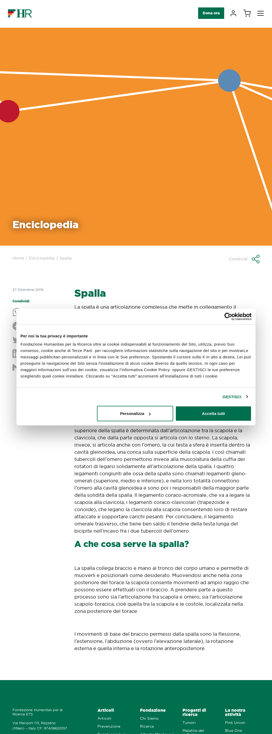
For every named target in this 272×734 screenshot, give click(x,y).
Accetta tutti (213, 413)
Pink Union (235, 723)
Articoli (105, 710)
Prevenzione (108, 726)
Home (18, 258)
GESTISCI (232, 396)
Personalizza (135, 413)
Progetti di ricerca (194, 712)
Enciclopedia (42, 258)
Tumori (189, 723)
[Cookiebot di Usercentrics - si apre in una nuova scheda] (228, 316)
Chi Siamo (149, 718)
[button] (244, 259)
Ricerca (147, 726)
